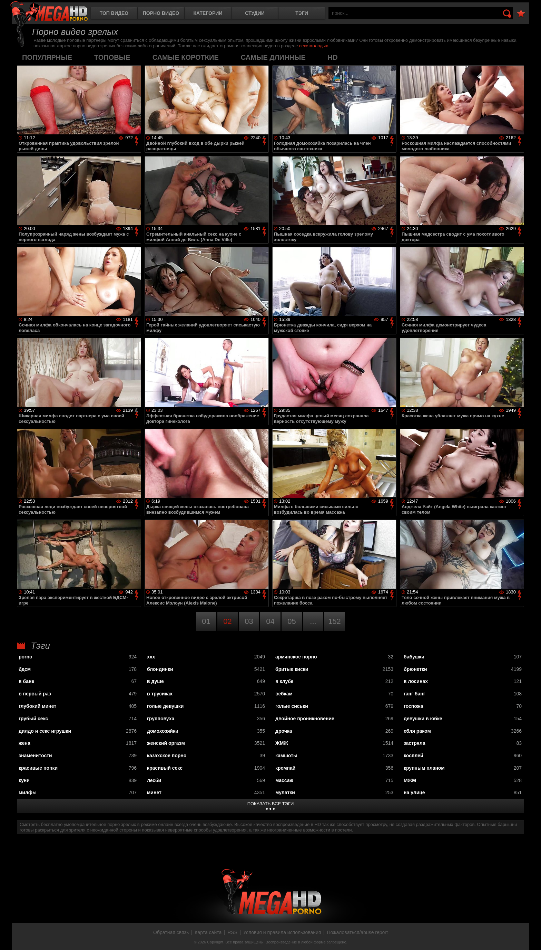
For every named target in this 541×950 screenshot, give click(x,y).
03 (249, 621)
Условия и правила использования (282, 932)
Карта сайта (208, 932)
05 (291, 621)
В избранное (521, 13)
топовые (112, 57)
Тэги (301, 13)
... (313, 621)
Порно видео (161, 13)
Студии (254, 13)
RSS (232, 932)
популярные (47, 57)
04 (270, 621)
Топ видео (114, 13)
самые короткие (186, 57)
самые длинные (273, 57)
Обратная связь (171, 932)
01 (206, 621)
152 (334, 621)
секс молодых (313, 45)
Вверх (530, 937)
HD (333, 57)
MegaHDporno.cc (49, 12)
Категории (208, 13)
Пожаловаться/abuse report (357, 932)
